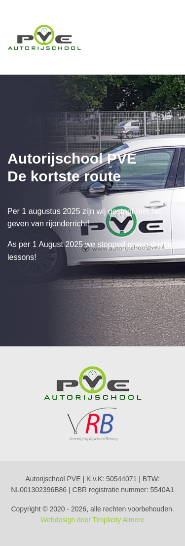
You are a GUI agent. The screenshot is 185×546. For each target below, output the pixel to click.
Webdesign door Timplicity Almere (92, 520)
